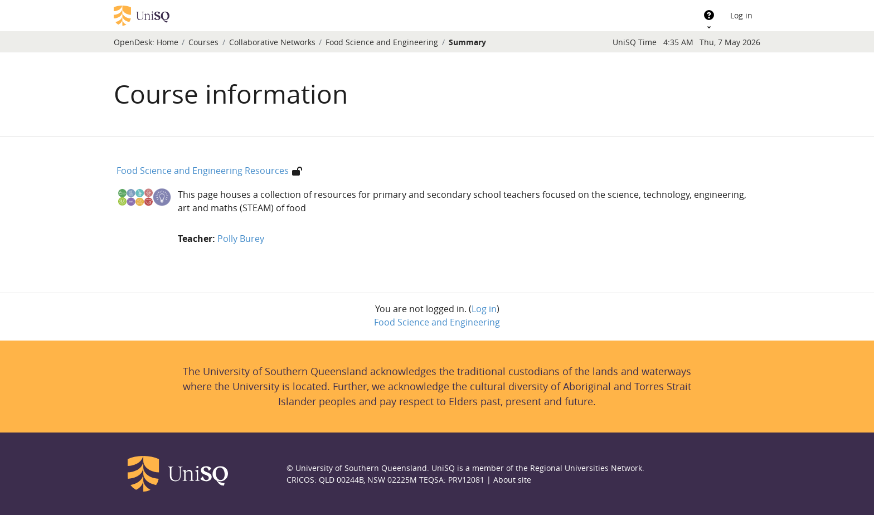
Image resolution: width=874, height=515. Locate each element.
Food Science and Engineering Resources (202, 170)
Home (167, 42)
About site (512, 479)
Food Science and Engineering (382, 42)
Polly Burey (240, 238)
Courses (203, 42)
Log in (741, 15)
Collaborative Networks (272, 42)
